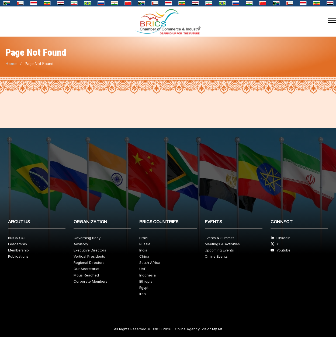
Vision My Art (212, 329)
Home (11, 63)
